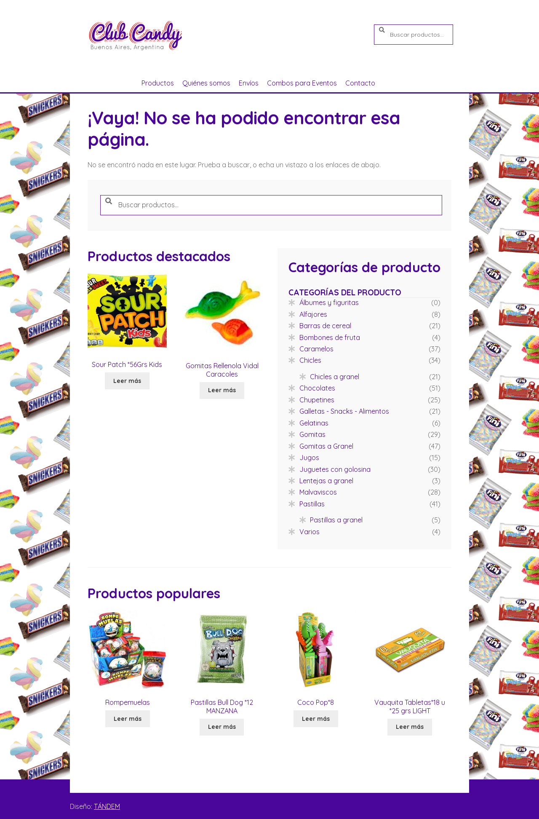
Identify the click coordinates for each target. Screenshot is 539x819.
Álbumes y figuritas (329, 302)
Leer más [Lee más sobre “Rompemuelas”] (127, 719)
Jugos (309, 457)
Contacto (360, 83)
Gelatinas (313, 423)
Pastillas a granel (336, 520)
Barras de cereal (325, 325)
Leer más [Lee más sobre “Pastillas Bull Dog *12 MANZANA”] (222, 727)
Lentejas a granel (326, 480)
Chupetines (316, 400)
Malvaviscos (318, 492)
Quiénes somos (206, 83)
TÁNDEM (107, 806)
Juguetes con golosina (335, 469)
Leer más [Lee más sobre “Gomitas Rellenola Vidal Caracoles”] (222, 390)
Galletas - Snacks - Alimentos (344, 411)
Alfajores (313, 314)
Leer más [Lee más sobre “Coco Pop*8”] (316, 719)
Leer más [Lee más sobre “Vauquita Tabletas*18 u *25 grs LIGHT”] (410, 727)
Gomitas (312, 434)
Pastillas (312, 504)
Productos (157, 83)
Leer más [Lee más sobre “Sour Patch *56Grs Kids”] (127, 381)
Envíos (249, 83)
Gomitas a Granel (326, 446)
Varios (309, 531)
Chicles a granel (334, 376)
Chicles (310, 360)
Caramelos (316, 349)
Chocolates (317, 388)
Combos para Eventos (302, 83)
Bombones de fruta (329, 337)
